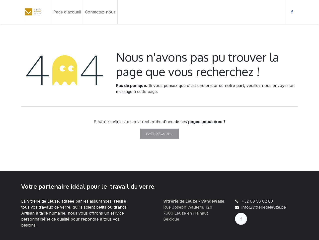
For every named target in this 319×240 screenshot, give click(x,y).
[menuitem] (67, 12)
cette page (147, 91)
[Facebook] (292, 12)
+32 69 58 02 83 (257, 201)
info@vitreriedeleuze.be (263, 207)
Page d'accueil (159, 134)
